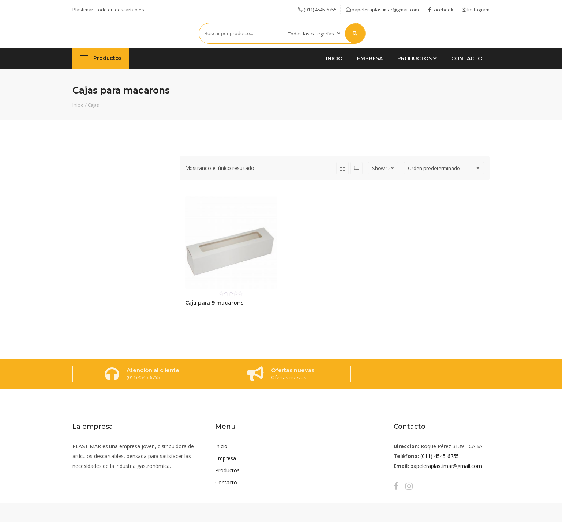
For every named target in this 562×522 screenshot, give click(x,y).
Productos (101, 58)
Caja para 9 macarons (214, 303)
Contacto (466, 58)
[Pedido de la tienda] (444, 168)
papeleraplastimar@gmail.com (382, 9)
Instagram (476, 9)
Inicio (334, 58)
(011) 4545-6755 (439, 456)
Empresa (370, 58)
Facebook (440, 9)
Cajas (94, 105)
